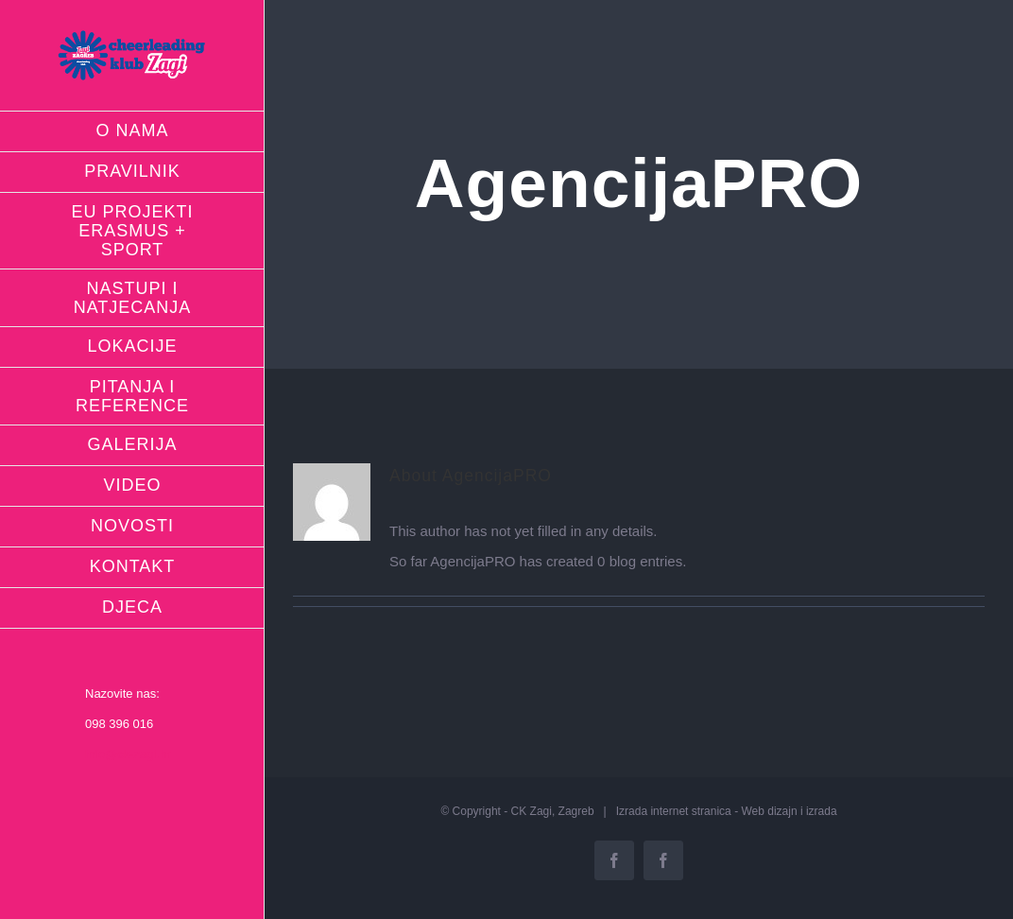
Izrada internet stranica (673, 811)
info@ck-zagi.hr (128, 754)
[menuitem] (132, 131)
